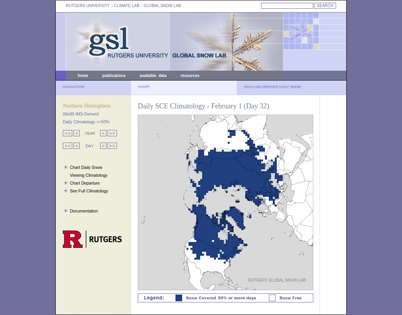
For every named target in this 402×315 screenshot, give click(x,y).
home (83, 75)
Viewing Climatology (89, 175)
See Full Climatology (89, 191)
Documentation (84, 211)
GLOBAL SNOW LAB (162, 6)
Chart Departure (85, 183)
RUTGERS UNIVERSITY (88, 6)
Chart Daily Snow (86, 167)
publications (114, 75)
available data (153, 75)
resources (190, 75)
